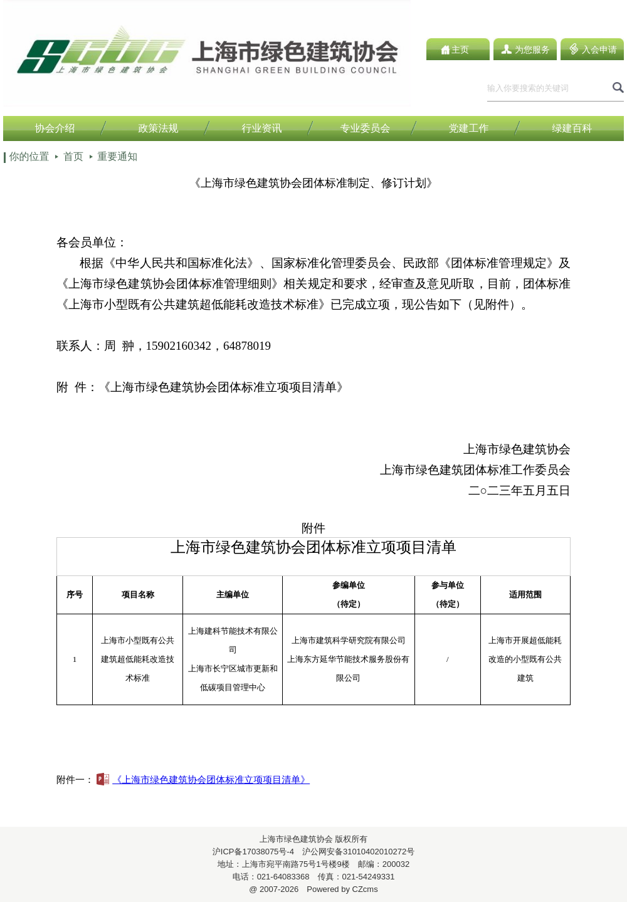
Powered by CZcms (337, 889)
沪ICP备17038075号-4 (253, 851)
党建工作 (469, 128)
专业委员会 (365, 128)
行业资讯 (262, 128)
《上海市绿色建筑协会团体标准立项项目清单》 (203, 779)
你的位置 (29, 156)
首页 (73, 156)
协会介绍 (55, 128)
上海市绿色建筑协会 (296, 839)
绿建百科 (572, 128)
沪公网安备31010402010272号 (354, 851)
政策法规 (159, 128)
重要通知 (117, 156)
